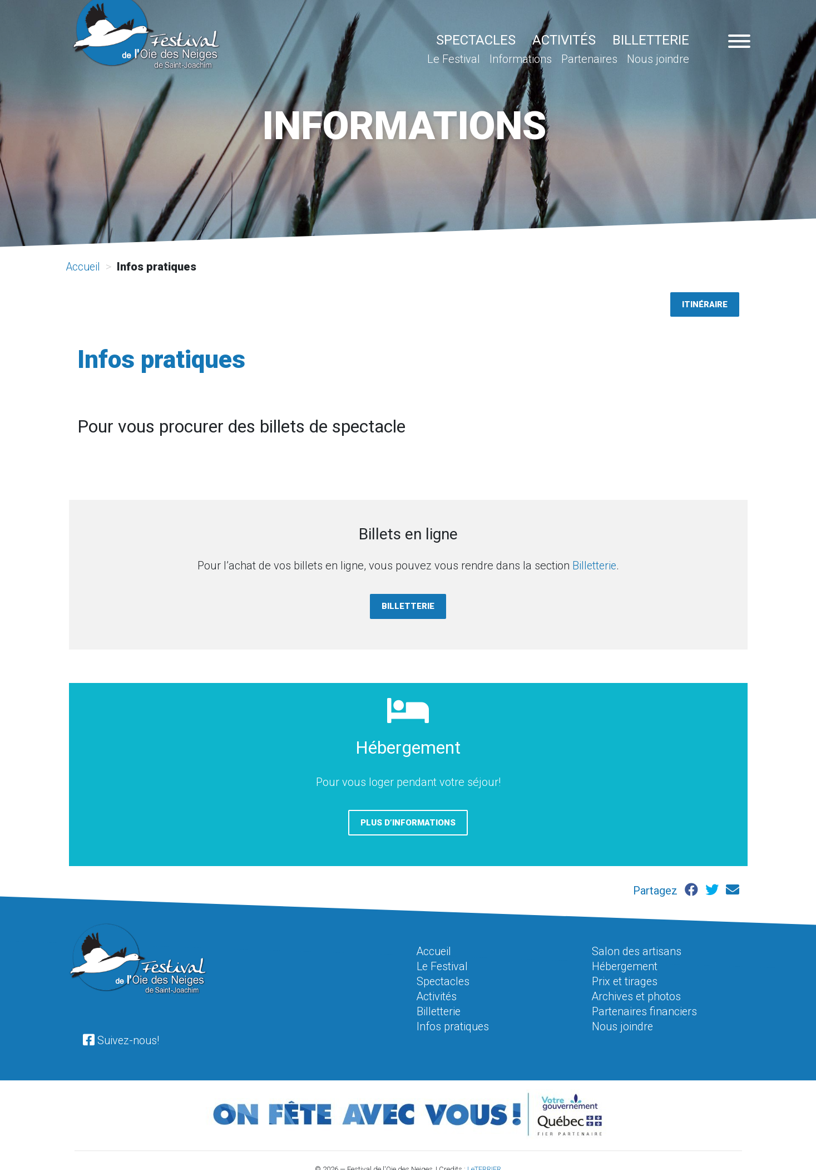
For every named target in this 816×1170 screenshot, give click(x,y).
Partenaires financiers (645, 1008)
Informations (520, 59)
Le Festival (453, 59)
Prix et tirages (625, 979)
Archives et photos (637, 994)
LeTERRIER (484, 1166)
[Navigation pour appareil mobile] (739, 42)
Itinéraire (705, 304)
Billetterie (650, 40)
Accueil (84, 266)
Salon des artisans (637, 950)
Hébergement (626, 965)
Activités (564, 40)
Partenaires (589, 59)
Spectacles (476, 40)
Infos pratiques (453, 1023)
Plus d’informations (408, 822)
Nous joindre (658, 59)
